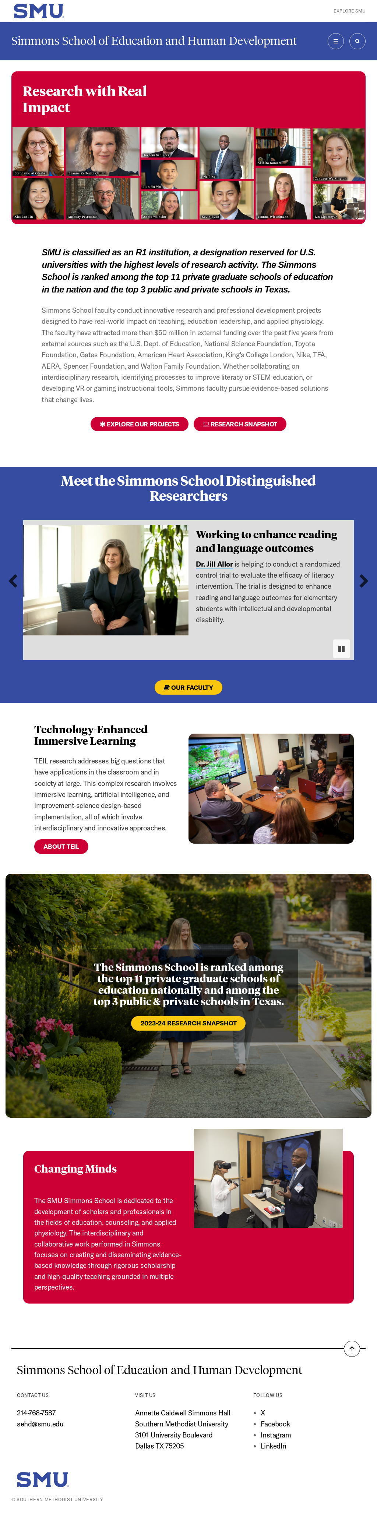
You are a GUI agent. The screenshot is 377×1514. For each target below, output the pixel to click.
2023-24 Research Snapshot (189, 1023)
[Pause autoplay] (341, 648)
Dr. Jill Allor (214, 564)
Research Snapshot (240, 424)
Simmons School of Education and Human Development (154, 40)
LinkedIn (273, 1446)
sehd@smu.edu (40, 1423)
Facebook (275, 1423)
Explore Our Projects (139, 424)
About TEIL (61, 846)
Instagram (276, 1434)
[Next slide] (364, 581)
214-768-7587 (36, 1412)
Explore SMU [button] (350, 11)
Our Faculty (188, 687)
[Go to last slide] (13, 581)
